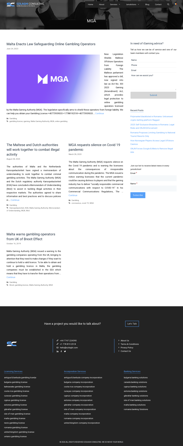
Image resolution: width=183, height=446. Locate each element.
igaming (27, 121)
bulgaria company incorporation (78, 382)
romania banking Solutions (136, 409)
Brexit (11, 285)
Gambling (13, 118)
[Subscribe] (137, 195)
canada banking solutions (135, 382)
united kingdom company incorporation (82, 423)
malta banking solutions (135, 405)
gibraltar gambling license (16, 409)
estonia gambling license (15, 405)
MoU (28, 211)
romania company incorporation (78, 418)
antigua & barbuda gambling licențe (20, 377)
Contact (158, 4)
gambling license (16, 121)
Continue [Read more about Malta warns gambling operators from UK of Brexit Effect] (11, 277)
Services (116, 4)
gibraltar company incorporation (78, 405)
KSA (26, 208)
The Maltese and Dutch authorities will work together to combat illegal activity (33, 149)
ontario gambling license (15, 436)
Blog (147, 4)
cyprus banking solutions (135, 386)
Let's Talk (132, 323)
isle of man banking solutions (137, 400)
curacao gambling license (15, 395)
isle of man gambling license (17, 414)
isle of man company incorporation (80, 409)
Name (133, 183)
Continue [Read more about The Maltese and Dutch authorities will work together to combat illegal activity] (15, 200)
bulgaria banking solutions (136, 377)
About (101, 4)
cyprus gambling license (15, 400)
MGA (52, 121)
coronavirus (76, 203)
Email (133, 173)
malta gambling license (14, 418)
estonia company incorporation (78, 400)
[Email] (153, 178)
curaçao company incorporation (78, 391)
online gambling (61, 121)
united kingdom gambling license (19, 432)
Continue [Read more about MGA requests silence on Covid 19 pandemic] (73, 195)
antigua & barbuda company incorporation (83, 377)
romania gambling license (16, 427)
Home (90, 4)
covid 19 (85, 203)
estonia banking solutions (135, 391)
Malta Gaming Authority (40, 121)
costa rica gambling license (16, 391)
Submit (153, 95)
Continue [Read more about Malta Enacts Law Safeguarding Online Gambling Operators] (99, 113)
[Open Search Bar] (168, 4)
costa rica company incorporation (79, 386)
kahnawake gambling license (17, 386)
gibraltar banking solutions (136, 395)
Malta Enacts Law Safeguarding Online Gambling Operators (51, 44)
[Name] (153, 188)
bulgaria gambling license (15, 382)
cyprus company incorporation (78, 395)
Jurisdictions (134, 4)
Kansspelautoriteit (16, 208)
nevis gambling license (14, 423)
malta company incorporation (77, 414)
